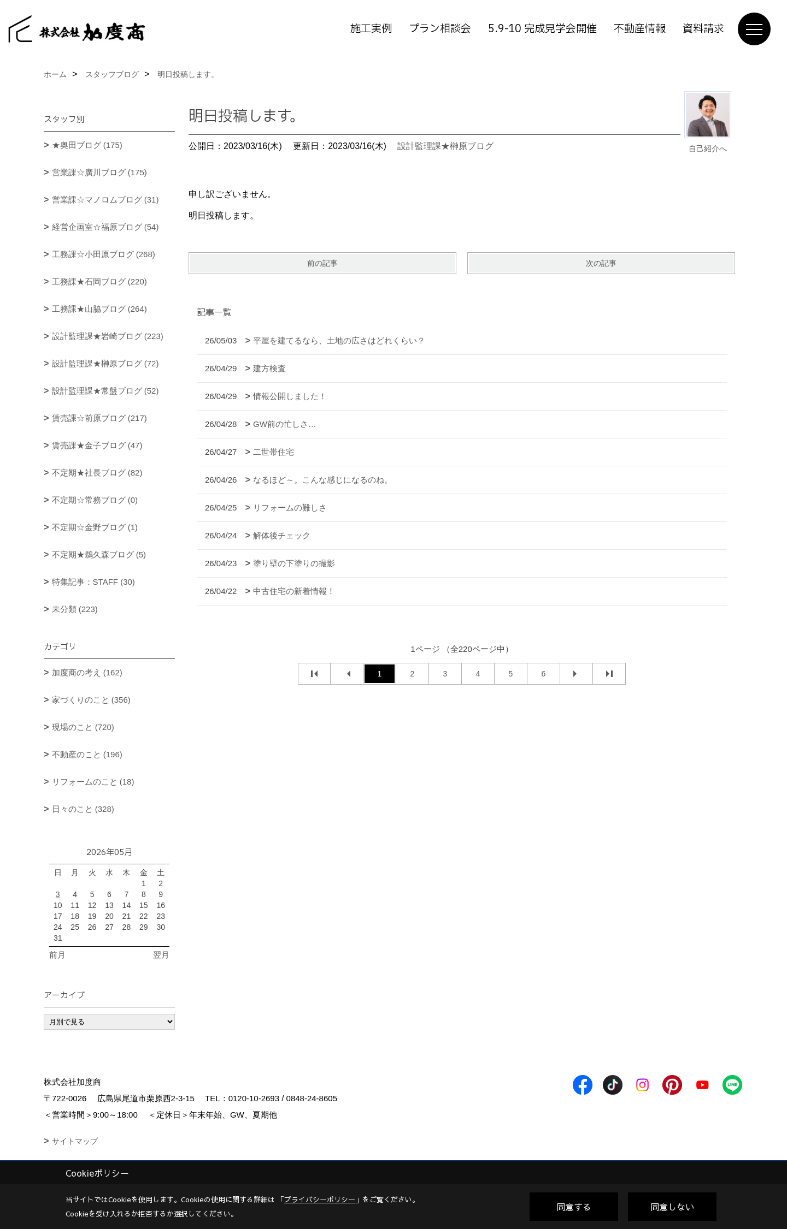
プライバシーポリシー (319, 1199)
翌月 (161, 954)
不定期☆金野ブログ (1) (95, 527)
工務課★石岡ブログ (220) (99, 281)
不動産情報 (640, 29)
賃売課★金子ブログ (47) (97, 445)
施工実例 (371, 29)
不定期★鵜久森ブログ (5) (99, 554)
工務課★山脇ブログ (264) (99, 308)
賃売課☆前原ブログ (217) (99, 418)
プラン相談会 (440, 29)
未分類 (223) (75, 609)
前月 (57, 954)
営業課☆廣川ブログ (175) (99, 172)
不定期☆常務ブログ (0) (95, 499)
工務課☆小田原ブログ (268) (103, 254)
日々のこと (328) (83, 809)
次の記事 (601, 263)
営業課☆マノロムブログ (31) (105, 199)
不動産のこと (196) (87, 754)
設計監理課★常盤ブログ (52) (105, 390)
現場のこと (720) (83, 727)
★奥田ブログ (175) (87, 145)
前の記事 (322, 263)
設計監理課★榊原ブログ (445, 146)
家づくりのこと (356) (91, 699)
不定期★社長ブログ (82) (97, 472)
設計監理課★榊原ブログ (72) (105, 363)
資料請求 (703, 29)
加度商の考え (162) (87, 672)
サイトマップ (75, 1141)
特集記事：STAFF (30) (93, 581)
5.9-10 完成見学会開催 (542, 29)
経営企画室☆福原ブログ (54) (105, 226)
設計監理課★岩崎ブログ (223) (107, 336)
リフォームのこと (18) (93, 781)
